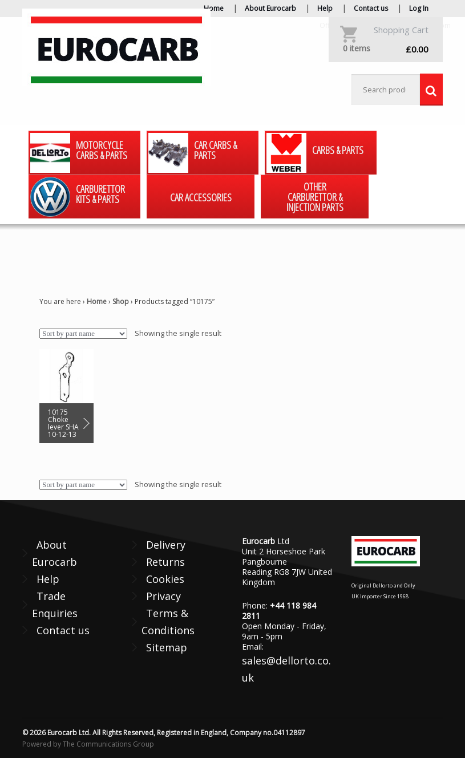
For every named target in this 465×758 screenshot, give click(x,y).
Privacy (163, 596)
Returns (165, 562)
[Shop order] (83, 334)
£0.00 (385, 48)
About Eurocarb (270, 8)
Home (214, 8)
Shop (120, 301)
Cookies (165, 579)
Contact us (371, 8)
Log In (418, 8)
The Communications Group (108, 744)
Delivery (165, 545)
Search (431, 90)
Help (325, 8)
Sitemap (166, 647)
